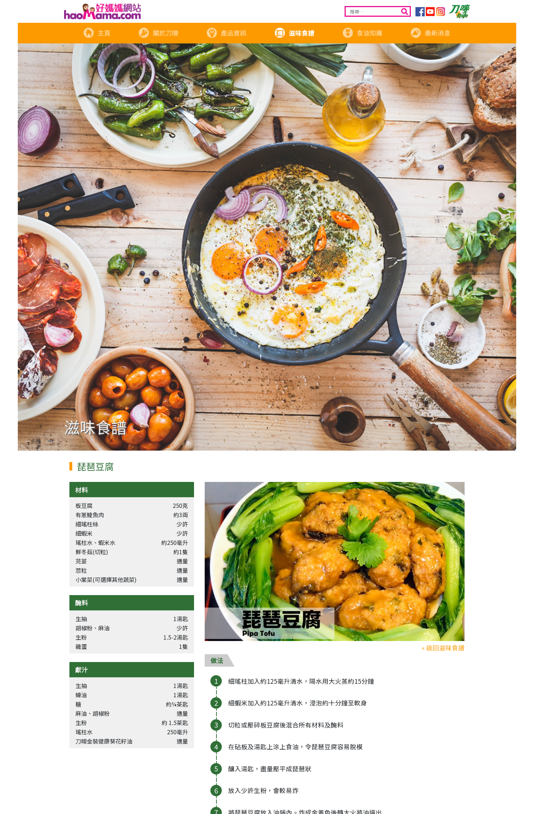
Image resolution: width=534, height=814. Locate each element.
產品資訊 (226, 33)
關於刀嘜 (158, 33)
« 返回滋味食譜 (443, 647)
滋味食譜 (294, 33)
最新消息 (430, 33)
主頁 (97, 33)
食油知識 (362, 33)
